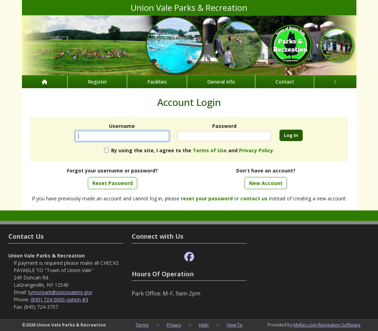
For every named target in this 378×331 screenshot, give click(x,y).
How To (234, 325)
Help (204, 325)
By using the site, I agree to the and (193, 150)
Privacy (174, 325)
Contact (285, 81)
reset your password (207, 198)
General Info (221, 81)
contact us (254, 198)
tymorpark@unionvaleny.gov (60, 292)
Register (97, 81)
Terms (142, 325)
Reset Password (112, 183)
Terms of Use (210, 150)
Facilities (157, 81)
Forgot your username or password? (112, 170)
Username (122, 126)
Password (224, 126)
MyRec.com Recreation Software (327, 325)
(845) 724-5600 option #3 (59, 299)
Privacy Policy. (257, 150)
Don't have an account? (265, 170)
